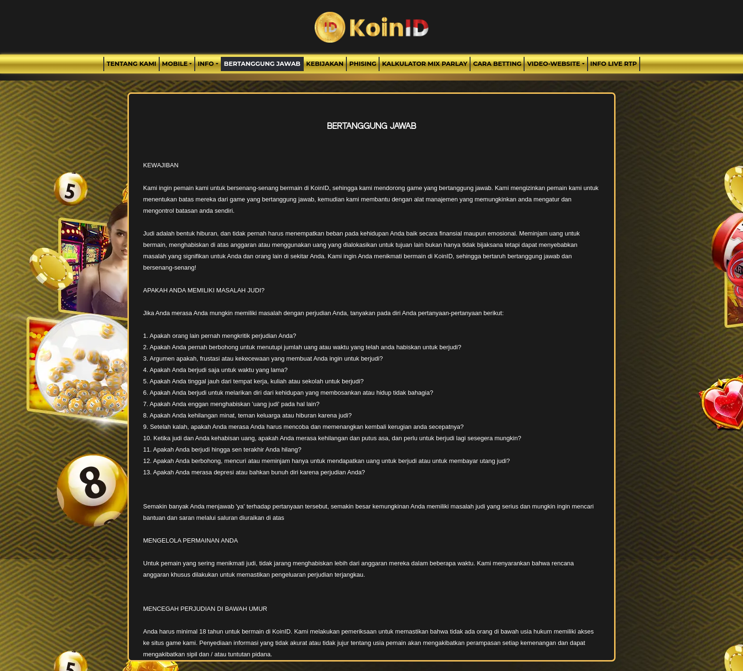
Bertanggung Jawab (262, 63)
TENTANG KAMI (131, 63)
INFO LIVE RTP (613, 63)
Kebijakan (325, 63)
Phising (362, 63)
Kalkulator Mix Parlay (424, 63)
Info (206, 63)
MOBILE (175, 63)
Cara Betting (497, 63)
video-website (553, 63)
